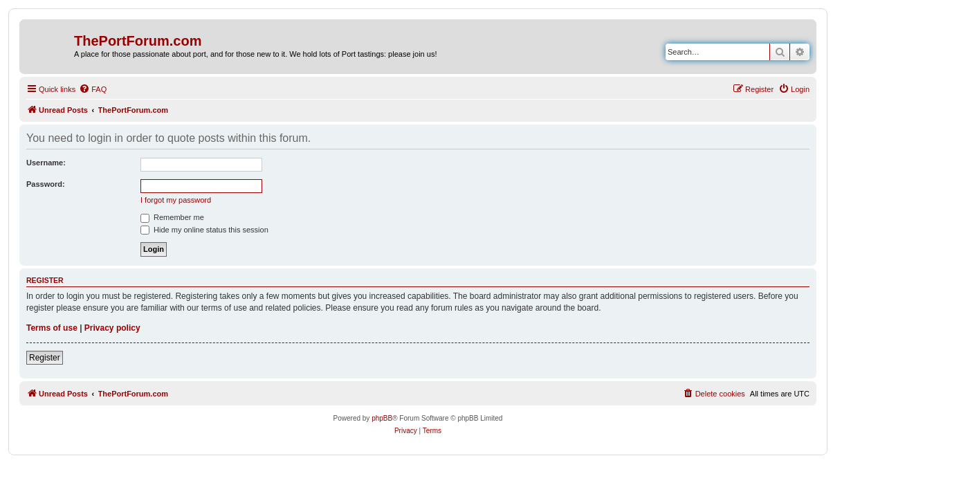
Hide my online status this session (204, 230)
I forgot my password (175, 200)
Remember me (172, 217)
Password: (45, 184)
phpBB (382, 418)
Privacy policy (112, 328)
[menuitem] (93, 89)
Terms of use (51, 328)
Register (44, 358)
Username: (46, 162)
